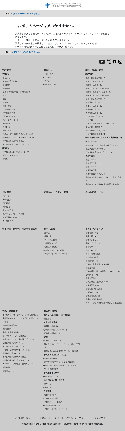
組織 (4, 99)
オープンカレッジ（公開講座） (15, 336)
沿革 (4, 95)
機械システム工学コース (95, 78)
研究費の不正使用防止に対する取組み (59, 362)
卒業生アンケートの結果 (54, 250)
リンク (56, 417)
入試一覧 (6, 196)
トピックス (48, 74)
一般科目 (89, 120)
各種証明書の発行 (51, 247)
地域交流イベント (10, 371)
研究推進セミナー (51, 376)
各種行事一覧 (91, 247)
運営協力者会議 (9, 113)
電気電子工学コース (94, 163)
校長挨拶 (6, 85)
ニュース (47, 77)
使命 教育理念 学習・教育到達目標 (16, 92)
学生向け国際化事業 (94, 299)
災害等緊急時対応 (93, 285)
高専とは (6, 78)
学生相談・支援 (92, 233)
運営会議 (47, 319)
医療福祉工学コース (94, 113)
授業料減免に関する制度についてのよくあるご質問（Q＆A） (103, 273)
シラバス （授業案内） (95, 127)
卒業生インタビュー (94, 243)
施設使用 (6, 367)
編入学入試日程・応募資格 (13, 214)
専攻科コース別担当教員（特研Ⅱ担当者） (103, 184)
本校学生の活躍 (92, 257)
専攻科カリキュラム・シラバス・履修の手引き (103, 179)
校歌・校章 (7, 106)
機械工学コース (92, 160)
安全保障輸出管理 (51, 369)
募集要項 (6, 207)
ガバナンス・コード (11, 120)
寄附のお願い (8, 130)
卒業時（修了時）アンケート (55, 254)
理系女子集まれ (92, 278)
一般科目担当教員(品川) (95, 130)
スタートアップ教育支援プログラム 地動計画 (104, 303)
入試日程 (6, 203)
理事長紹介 (7, 88)
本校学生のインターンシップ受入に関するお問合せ (20, 320)
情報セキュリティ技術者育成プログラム (19, 137)
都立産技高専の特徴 (11, 81)
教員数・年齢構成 (51, 326)
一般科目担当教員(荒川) (95, 134)
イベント (47, 81)
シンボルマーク (9, 109)
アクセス (6, 102)
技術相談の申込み (10, 325)
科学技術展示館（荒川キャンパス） (17, 152)
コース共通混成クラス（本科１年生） (101, 123)
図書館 (5, 159)
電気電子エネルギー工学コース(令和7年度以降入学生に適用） (98, 93)
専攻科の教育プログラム (95, 174)
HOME (7, 14)
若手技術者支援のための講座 (14, 357)
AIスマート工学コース (94, 81)
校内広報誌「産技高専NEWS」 (98, 282)
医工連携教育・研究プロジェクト (16, 144)
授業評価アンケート (94, 292)
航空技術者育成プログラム (13, 141)
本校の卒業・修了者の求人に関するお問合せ (20, 315)
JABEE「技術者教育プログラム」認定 (18, 134)
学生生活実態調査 (93, 296)
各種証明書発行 (92, 261)
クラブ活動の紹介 (93, 254)
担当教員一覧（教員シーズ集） (56, 330)
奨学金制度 (90, 268)
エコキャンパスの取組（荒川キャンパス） (19, 364)
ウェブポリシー (102, 417)
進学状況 (47, 233)
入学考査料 (7, 200)
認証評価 (6, 123)
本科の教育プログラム (95, 116)
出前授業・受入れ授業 (11, 353)
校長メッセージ (50, 359)
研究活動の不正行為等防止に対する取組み (61, 366)
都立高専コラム (50, 84)
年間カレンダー (92, 250)
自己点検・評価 (9, 116)
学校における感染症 (94, 289)
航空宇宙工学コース (94, 109)
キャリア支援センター (53, 240)
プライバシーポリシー (77, 417)
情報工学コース (92, 167)
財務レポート (8, 127)
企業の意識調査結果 (11, 332)
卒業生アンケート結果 (53, 402)
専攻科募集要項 (9, 221)
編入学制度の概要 (10, 217)
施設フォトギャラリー (11, 155)
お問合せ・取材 (23, 417)
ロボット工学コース (94, 106)
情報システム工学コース (95, 99)
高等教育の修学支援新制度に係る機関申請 (61, 351)
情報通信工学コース (94, 102)
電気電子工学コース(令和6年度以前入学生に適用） (98, 86)
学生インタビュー (93, 240)
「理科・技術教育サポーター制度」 (17, 350)
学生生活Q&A (91, 236)
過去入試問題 (8, 210)
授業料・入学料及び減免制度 (97, 264)
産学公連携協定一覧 (52, 333)
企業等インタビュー (52, 243)
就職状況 (47, 236)
